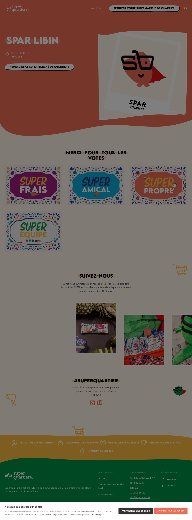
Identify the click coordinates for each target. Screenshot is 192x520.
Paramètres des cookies (136, 511)
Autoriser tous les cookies (170, 511)
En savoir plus (98, 514)
